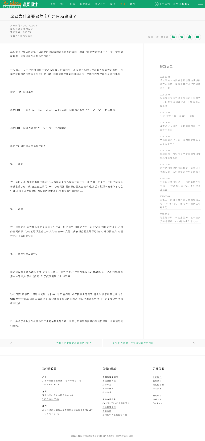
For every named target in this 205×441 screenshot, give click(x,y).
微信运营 (106, 392)
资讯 (122, 4)
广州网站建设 (25, 35)
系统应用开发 (109, 399)
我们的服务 (109, 368)
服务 (72, 4)
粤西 (44, 406)
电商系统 (106, 411)
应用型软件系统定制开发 (114, 414)
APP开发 (106, 384)
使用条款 (157, 395)
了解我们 (158, 368)
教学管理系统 (109, 407)
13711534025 (180, 4)
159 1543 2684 (50, 399)
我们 (62, 4)
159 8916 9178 (50, 384)
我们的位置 (49, 368)
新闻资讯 (157, 388)
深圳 (44, 391)
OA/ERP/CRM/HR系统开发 (116, 403)
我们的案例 (158, 384)
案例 (112, 4)
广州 (44, 377)
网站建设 (85, 4)
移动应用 (100, 4)
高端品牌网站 (109, 380)
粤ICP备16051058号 (125, 436)
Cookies (157, 403)
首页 (52, 4)
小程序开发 (108, 388)
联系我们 (157, 380)
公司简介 (157, 377)
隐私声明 (157, 399)
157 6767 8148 (50, 413)
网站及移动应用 (110, 377)
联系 (132, 4)
